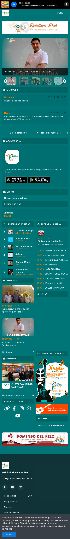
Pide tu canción (11, 512)
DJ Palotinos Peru (59, 244)
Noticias (8, 507)
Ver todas (18, 352)
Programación (10, 501)
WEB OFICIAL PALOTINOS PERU (53, 425)
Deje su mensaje (18, 133)
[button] (11, 81)
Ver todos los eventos (18, 395)
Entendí (9, 534)
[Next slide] (64, 81)
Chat (30, 496)
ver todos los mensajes (52, 133)
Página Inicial (10, 496)
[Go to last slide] (5, 81)
